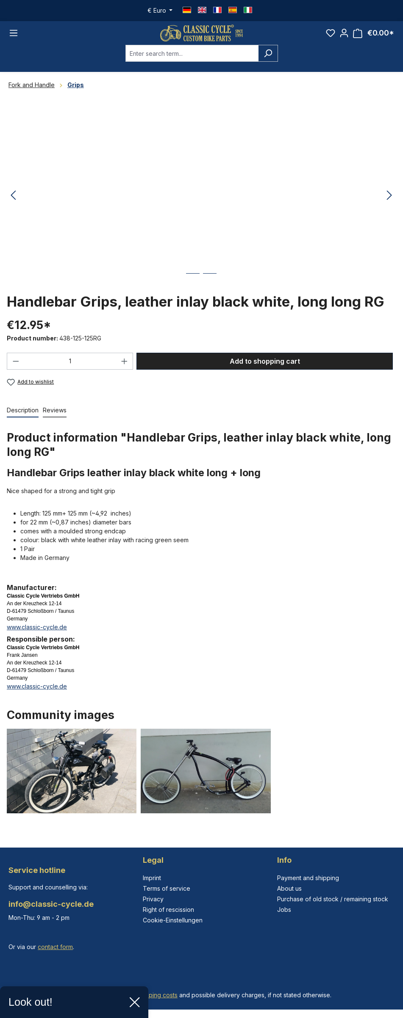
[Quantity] (70, 370)
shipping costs (157, 995)
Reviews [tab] (55, 419)
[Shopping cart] (374, 37)
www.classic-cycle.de (37, 635)
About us (289, 888)
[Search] (268, 62)
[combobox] (191, 62)
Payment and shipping (308, 877)
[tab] (23, 419)
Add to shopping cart (265, 370)
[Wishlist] (330, 37)
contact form (55, 946)
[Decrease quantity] (16, 370)
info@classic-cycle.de (51, 904)
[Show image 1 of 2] (193, 288)
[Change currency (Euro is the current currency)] (160, 10)
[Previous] (13, 204)
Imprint (152, 877)
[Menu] (13, 37)
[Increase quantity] (124, 370)
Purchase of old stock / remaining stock (332, 899)
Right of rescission (168, 909)
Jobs (284, 909)
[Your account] (344, 37)
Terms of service (166, 888)
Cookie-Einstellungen (173, 920)
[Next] (389, 204)
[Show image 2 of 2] (210, 288)
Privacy (153, 899)
